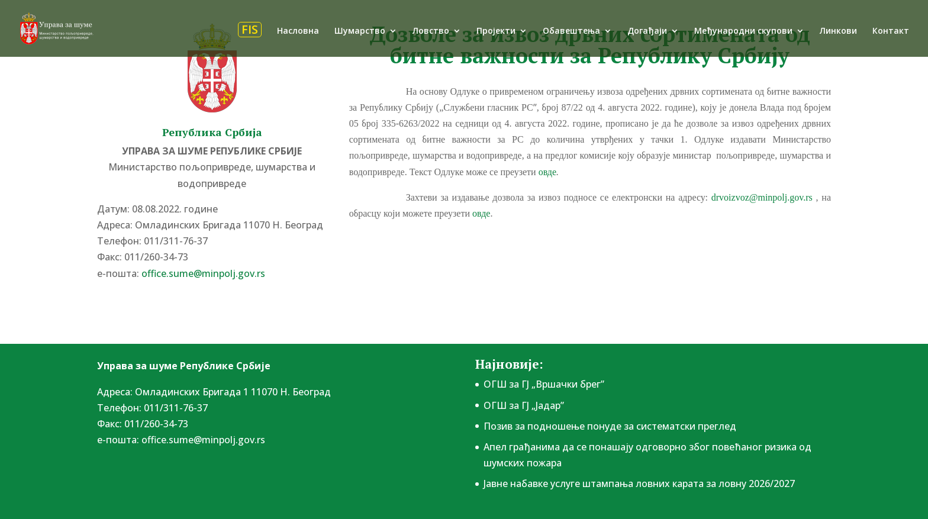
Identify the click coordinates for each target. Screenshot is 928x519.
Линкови (838, 31)
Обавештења (571, 31)
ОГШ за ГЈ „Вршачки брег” (544, 384)
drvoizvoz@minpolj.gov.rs (762, 197)
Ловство (431, 31)
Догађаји (647, 31)
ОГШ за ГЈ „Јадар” (524, 405)
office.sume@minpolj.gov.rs (203, 273)
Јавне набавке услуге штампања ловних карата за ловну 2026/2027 (639, 483)
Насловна (298, 31)
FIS (249, 29)
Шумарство (359, 31)
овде (547, 172)
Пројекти (495, 31)
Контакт (890, 31)
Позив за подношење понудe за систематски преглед (610, 426)
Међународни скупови (743, 31)
